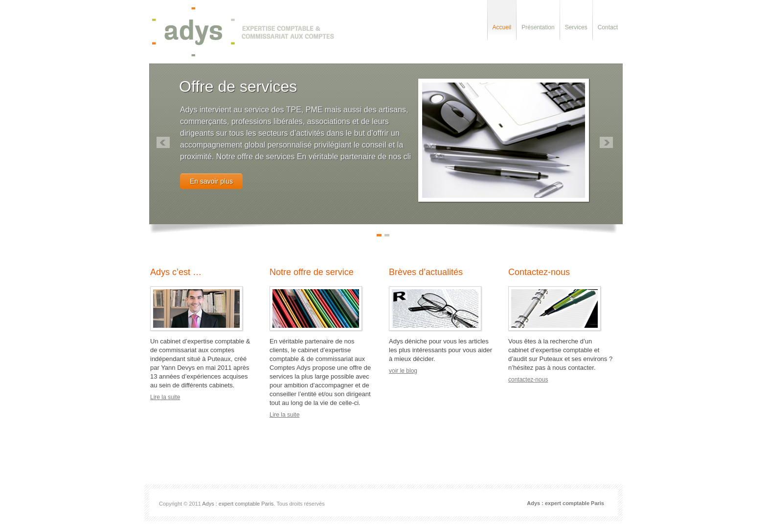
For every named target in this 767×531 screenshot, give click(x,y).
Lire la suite (165, 397)
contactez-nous (528, 379)
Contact (608, 27)
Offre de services (238, 86)
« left (163, 142)
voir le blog (403, 370)
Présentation (537, 27)
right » (606, 142)
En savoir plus (211, 181)
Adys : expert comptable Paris (237, 504)
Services (576, 27)
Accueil (502, 27)
